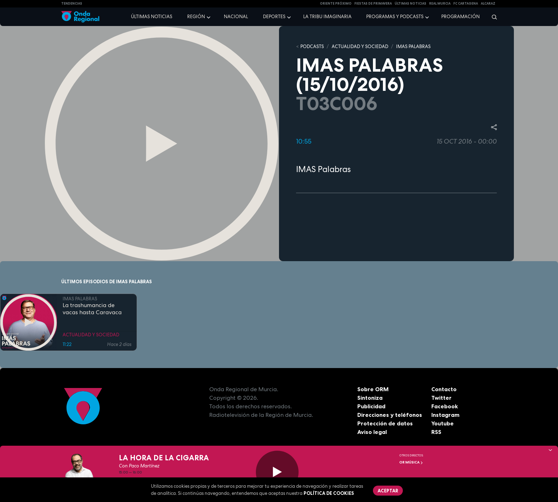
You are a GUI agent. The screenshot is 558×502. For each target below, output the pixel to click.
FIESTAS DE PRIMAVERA (373, 3)
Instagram (445, 414)
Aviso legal (372, 431)
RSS (436, 431)
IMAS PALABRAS (413, 46)
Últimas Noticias (410, 3)
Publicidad (371, 406)
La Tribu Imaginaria (327, 17)
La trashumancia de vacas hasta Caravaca (92, 309)
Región (196, 17)
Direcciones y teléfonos (389, 414)
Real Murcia (440, 3)
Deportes (274, 17)
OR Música (411, 462)
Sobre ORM (373, 389)
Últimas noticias (151, 17)
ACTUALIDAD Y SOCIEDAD (360, 46)
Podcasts (312, 46)
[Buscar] (492, 16)
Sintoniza (370, 397)
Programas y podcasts (394, 17)
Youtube (442, 423)
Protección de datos (385, 423)
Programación (460, 17)
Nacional (236, 17)
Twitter (441, 397)
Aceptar (388, 490)
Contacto (444, 389)
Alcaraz (488, 3)
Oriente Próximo (336, 3)
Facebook (444, 406)
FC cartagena (465, 3)
